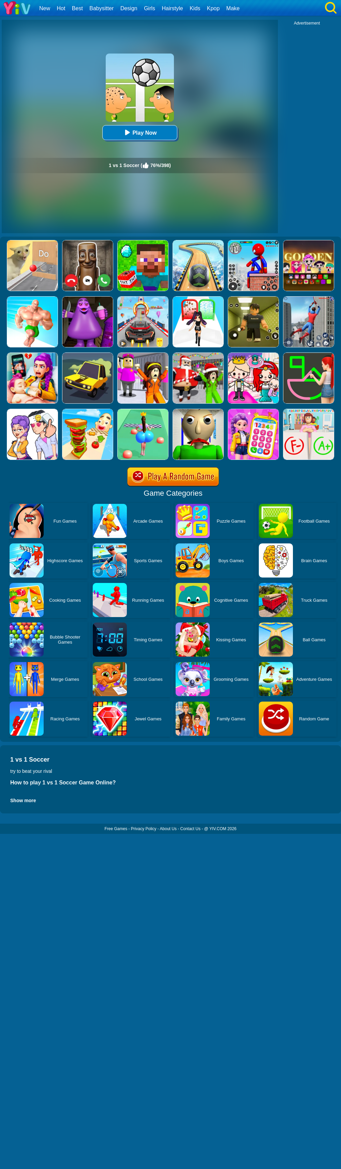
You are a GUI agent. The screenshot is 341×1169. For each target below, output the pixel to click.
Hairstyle (172, 8)
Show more (23, 800)
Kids (195, 8)
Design (128, 8)
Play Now (140, 132)
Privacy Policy (144, 828)
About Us (168, 828)
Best (77, 8)
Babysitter (101, 8)
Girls (149, 8)
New (44, 8)
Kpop (213, 8)
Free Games (115, 828)
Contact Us (190, 828)
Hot (61, 8)
